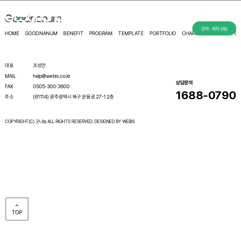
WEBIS (128, 121)
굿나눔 (40, 121)
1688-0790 (206, 95)
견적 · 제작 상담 (214, 28)
